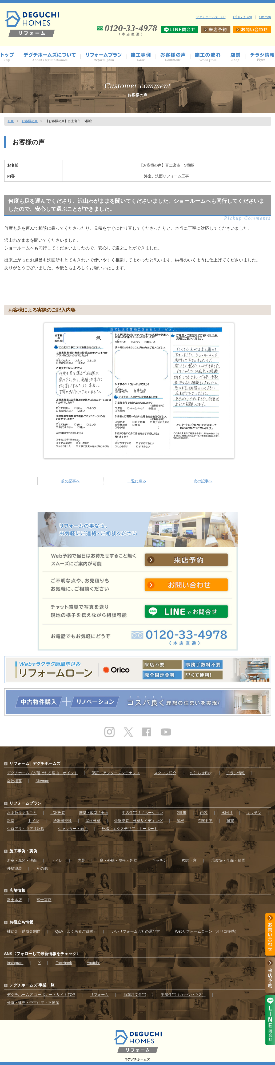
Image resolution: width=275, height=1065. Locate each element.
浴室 (10, 820)
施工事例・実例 (23, 851)
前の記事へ (70, 481)
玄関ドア (205, 820)
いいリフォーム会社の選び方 (135, 931)
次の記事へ (203, 481)
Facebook (63, 963)
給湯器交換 (62, 820)
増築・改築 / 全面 (93, 812)
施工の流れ (210, 57)
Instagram (15, 963)
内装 (204, 812)
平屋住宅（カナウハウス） (183, 994)
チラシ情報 (262, 57)
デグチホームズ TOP (211, 17)
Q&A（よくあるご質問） (76, 931)
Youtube (93, 963)
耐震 (230, 820)
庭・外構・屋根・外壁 (118, 860)
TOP (11, 121)
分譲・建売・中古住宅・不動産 (33, 1002)
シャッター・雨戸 (73, 828)
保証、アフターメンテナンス (115, 773)
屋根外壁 (92, 820)
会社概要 (14, 781)
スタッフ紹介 (165, 773)
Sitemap (265, 17)
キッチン (253, 812)
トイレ (33, 820)
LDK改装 (57, 812)
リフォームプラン (25, 803)
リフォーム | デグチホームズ (35, 763)
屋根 (180, 820)
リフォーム (99, 994)
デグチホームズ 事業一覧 (31, 985)
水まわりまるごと (22, 812)
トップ (9, 57)
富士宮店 (44, 900)
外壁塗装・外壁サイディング (138, 820)
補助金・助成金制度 (24, 931)
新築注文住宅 (134, 994)
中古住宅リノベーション (142, 812)
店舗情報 (238, 57)
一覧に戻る (136, 481)
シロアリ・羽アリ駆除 (25, 828)
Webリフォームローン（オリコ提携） (207, 931)
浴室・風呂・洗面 (22, 860)
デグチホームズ (138, 1059)
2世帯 (181, 812)
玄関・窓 (189, 860)
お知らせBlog (242, 17)
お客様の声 (175, 57)
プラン (105, 57)
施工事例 (143, 57)
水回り (227, 812)
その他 (42, 868)
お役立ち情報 (21, 922)
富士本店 (14, 900)
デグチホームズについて (52, 57)
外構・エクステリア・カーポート (130, 828)
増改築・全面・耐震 (228, 860)
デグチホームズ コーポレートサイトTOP (41, 994)
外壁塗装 (14, 868)
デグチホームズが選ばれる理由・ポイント (42, 773)
